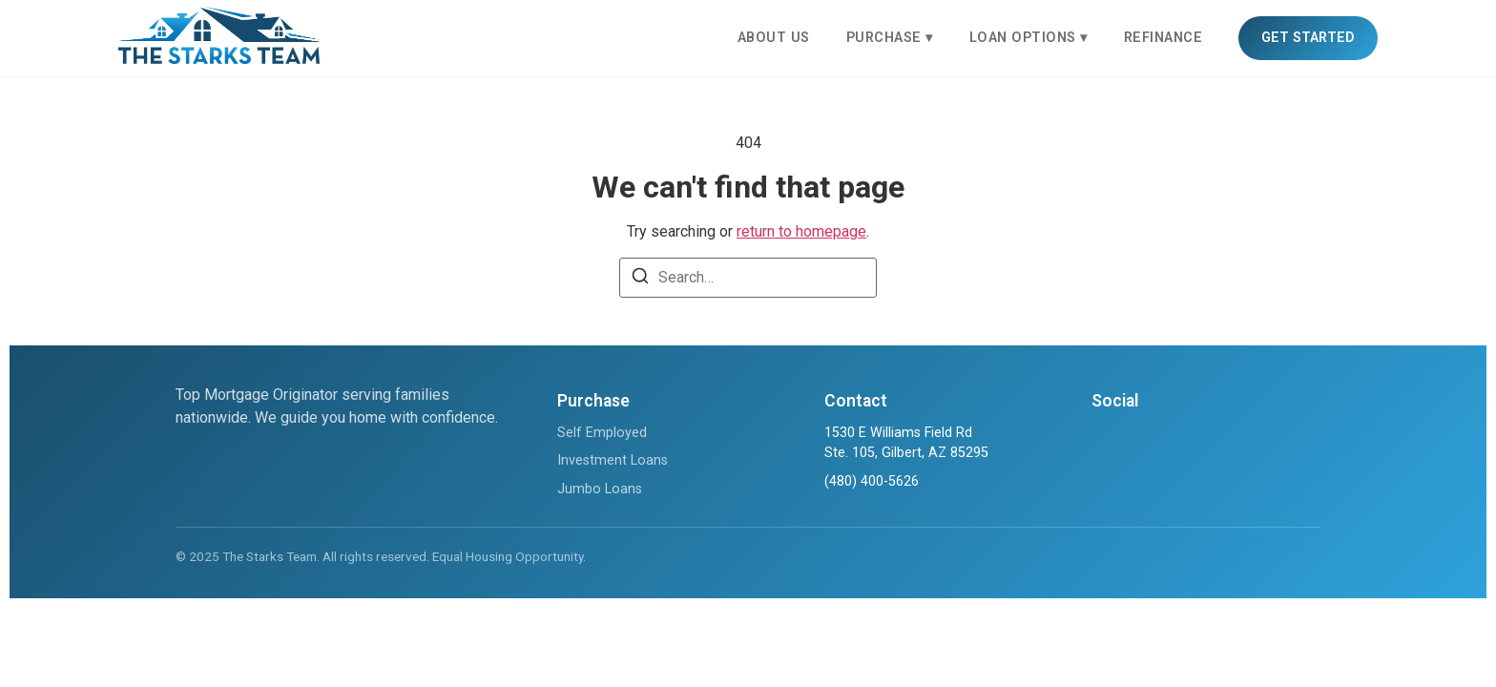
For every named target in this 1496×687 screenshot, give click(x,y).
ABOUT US (774, 38)
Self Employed (602, 433)
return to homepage (801, 231)
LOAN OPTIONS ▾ (1028, 38)
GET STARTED (1308, 38)
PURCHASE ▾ (889, 38)
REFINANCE (1163, 38)
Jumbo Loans (599, 489)
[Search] (640, 279)
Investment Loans (612, 460)
